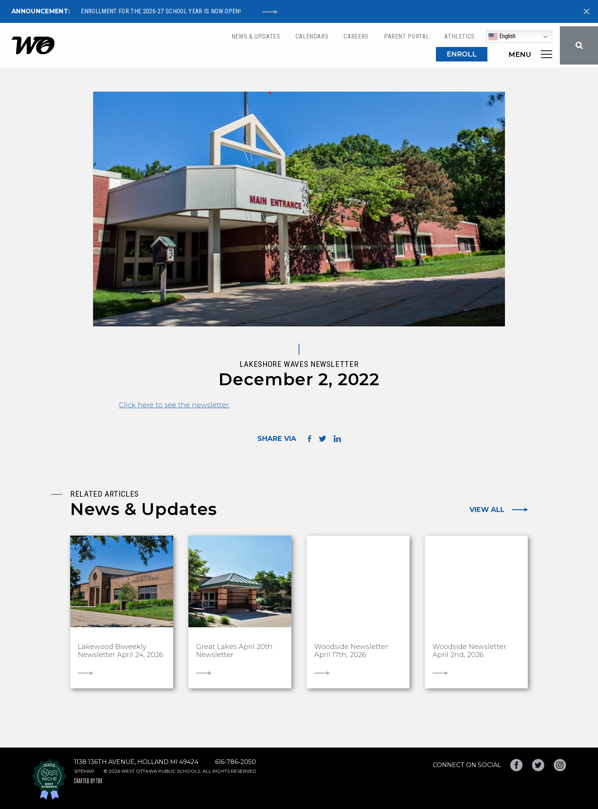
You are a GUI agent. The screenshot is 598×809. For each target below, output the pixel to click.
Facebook (516, 765)
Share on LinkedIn (337, 438)
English (502, 36)
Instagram (560, 765)
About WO (316, 54)
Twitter (538, 765)
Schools (250, 54)
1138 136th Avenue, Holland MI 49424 (136, 761)
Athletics (459, 36)
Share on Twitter (322, 439)
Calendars (312, 36)
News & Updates (255, 36)
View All (487, 509)
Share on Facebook (309, 438)
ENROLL (462, 54)
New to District (178, 54)
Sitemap (84, 771)
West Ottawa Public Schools (33, 45)
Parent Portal (406, 36)
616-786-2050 (235, 761)
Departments (386, 54)
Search (579, 45)
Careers (356, 36)
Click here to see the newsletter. (174, 405)
